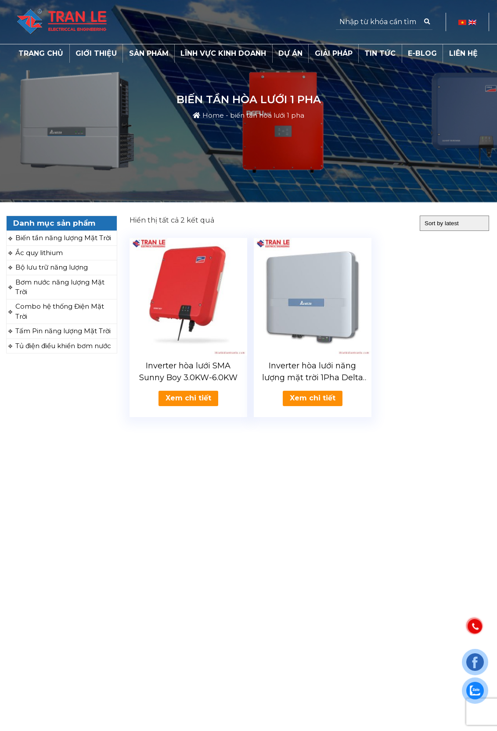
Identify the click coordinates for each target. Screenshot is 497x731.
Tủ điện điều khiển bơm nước (63, 346)
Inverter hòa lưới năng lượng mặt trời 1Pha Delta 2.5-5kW (312, 372)
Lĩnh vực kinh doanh (223, 53)
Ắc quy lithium (39, 252)
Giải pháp (334, 53)
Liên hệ (463, 53)
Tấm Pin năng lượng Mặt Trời (63, 331)
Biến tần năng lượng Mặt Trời (63, 238)
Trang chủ (40, 53)
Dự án (290, 53)
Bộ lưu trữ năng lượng (51, 267)
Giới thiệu (96, 53)
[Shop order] (454, 223)
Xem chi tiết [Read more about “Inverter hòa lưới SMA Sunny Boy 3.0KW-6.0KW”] (188, 398)
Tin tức (380, 53)
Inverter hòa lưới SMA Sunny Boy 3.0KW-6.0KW (188, 371)
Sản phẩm (149, 53)
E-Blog (422, 53)
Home (213, 115)
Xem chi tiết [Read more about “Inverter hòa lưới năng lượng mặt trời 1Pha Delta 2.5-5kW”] (312, 398)
